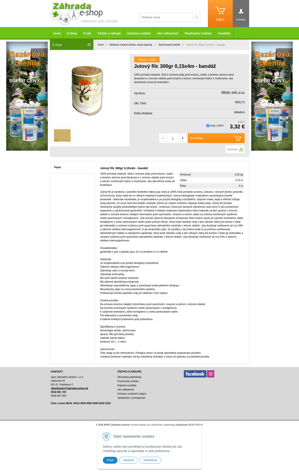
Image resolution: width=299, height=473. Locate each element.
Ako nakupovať (167, 33)
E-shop (72, 33)
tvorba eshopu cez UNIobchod (147, 424)
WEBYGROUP (195, 424)
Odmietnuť (150, 460)
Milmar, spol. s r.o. (233, 92)
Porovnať (232, 149)
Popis (57, 167)
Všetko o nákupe (109, 33)
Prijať (110, 460)
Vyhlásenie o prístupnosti (131, 397)
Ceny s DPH (216, 125)
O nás (87, 33)
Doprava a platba (139, 33)
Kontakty (224, 33)
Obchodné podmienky (129, 377)
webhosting (169, 424)
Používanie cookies (198, 33)
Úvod (56, 33)
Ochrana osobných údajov (131, 393)
